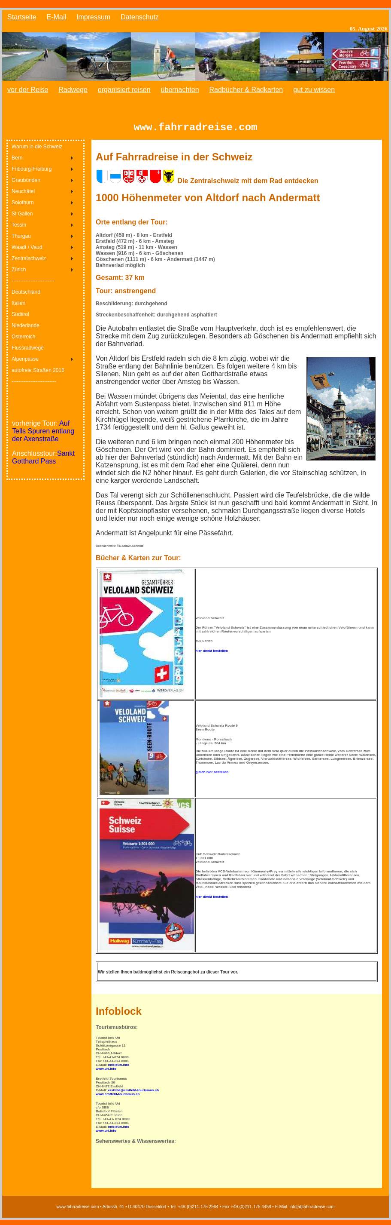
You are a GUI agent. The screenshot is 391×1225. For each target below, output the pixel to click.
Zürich (19, 275)
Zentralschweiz (29, 264)
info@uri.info (119, 1070)
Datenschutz (140, 17)
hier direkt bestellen (212, 656)
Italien (18, 308)
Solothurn (22, 208)
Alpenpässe (25, 364)
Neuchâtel (23, 196)
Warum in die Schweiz (37, 152)
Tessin (19, 230)
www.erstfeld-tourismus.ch (117, 1099)
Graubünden (26, 185)
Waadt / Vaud (27, 252)
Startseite (21, 17)
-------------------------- (34, 387)
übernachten (180, 89)
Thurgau (21, 241)
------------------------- (33, 286)
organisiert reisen (124, 89)
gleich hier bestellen (212, 777)
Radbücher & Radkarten (246, 89)
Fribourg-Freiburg (32, 174)
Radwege (73, 89)
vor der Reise (27, 89)
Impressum (93, 17)
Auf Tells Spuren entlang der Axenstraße (43, 436)
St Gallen (22, 219)
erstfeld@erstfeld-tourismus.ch (133, 1095)
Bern (17, 163)
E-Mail (56, 17)
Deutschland (26, 297)
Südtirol (20, 319)
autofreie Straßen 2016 (38, 375)
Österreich (23, 342)
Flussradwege (28, 353)
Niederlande (25, 331)
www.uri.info (106, 1074)
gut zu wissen (314, 89)
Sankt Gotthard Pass (43, 462)
